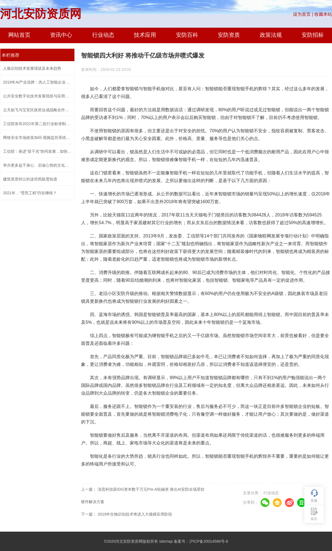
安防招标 (313, 35)
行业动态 (103, 35)
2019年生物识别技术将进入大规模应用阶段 (135, 514)
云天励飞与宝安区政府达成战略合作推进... (37, 110)
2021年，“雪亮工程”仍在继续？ (30, 193)
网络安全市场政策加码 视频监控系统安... (37, 137)
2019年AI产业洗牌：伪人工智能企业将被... (37, 82)
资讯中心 (61, 35)
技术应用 (145, 35)
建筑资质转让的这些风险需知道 (30, 179)
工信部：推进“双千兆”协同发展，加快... (37, 151)
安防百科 (187, 35)
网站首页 (19, 35)
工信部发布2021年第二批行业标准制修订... (37, 123)
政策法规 (271, 35)
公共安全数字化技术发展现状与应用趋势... (37, 96)
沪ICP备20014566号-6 (208, 541)
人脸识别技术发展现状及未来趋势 (32, 68)
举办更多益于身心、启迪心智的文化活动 (37, 165)
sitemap (166, 541)
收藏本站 (323, 14)
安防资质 (229, 35)
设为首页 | (303, 14)
